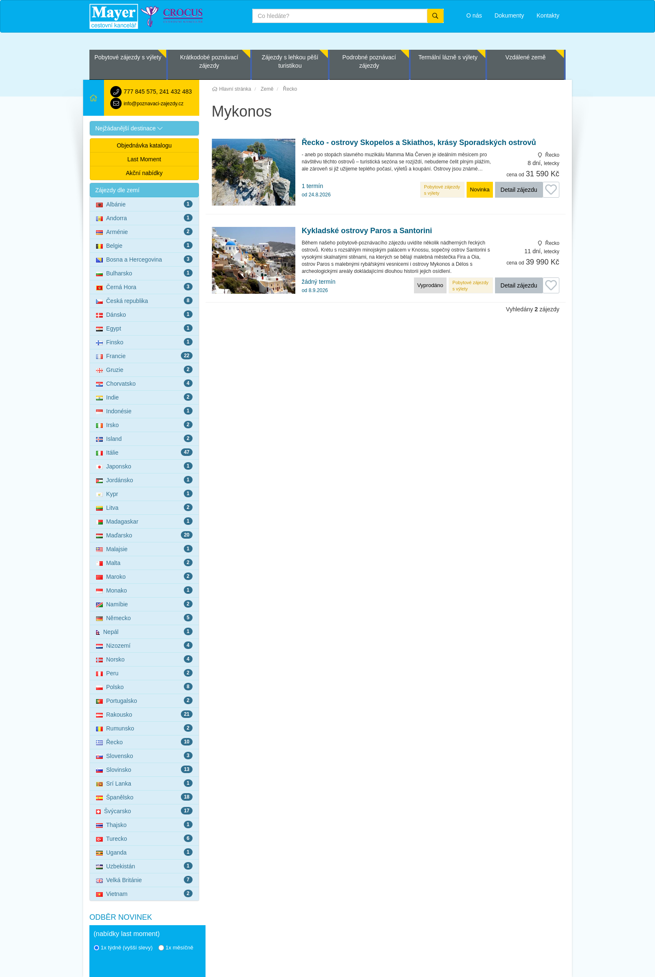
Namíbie (144, 604)
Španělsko (144, 797)
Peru (144, 673)
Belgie (144, 245)
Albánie (144, 204)
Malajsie (144, 548)
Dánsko (144, 314)
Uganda (144, 852)
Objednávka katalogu (144, 145)
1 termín (316, 190)
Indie (144, 397)
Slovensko (144, 755)
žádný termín (318, 285)
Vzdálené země (525, 57)
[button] (144, 128)
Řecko (144, 741)
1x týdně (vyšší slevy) (123, 947)
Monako (144, 590)
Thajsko (144, 824)
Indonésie (144, 411)
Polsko (144, 686)
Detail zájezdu (518, 189)
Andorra (144, 217)
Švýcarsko (144, 810)
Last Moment (144, 159)
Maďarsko (144, 535)
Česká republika (144, 300)
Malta (144, 562)
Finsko (144, 342)
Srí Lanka (144, 783)
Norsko (144, 659)
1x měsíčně (175, 947)
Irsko (144, 424)
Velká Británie (144, 879)
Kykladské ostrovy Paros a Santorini (367, 231)
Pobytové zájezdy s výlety (127, 57)
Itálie (144, 452)
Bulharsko (144, 273)
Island (144, 438)
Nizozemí (144, 645)
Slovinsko (144, 769)
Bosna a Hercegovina (144, 259)
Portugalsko (144, 700)
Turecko (144, 838)
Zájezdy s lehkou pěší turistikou (289, 61)
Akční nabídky (144, 173)
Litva (144, 507)
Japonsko (144, 466)
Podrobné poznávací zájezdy (369, 61)
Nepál (144, 631)
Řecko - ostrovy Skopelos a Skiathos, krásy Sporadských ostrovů (419, 143)
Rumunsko (144, 728)
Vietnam (144, 893)
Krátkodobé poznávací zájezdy (209, 61)
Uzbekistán (144, 866)
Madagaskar (144, 521)
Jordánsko (144, 479)
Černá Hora (144, 286)
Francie (144, 355)
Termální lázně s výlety (447, 57)
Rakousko (144, 714)
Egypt (144, 328)
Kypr (144, 493)
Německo (144, 617)
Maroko (144, 576)
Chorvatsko (144, 383)
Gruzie (144, 369)
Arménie (144, 231)
